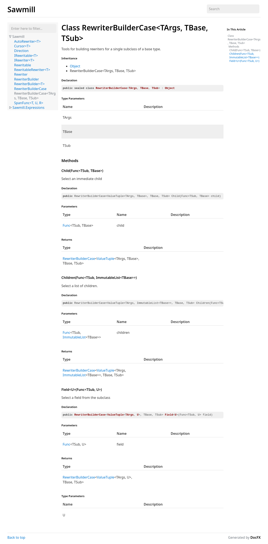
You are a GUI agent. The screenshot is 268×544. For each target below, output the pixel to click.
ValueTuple (105, 258)
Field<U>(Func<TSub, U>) (81, 389)
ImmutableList (74, 337)
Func (66, 225)
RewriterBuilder (26, 79)
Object (75, 66)
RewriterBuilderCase (30, 88)
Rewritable (22, 65)
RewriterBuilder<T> (29, 84)
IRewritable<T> (26, 55)
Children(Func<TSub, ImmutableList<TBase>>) (99, 277)
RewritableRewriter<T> (32, 69)
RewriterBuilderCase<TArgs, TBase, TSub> (35, 95)
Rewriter (20, 74)
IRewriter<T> (24, 60)
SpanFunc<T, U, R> (28, 103)
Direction (21, 50)
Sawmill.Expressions (28, 107)
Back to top (16, 537)
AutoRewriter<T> (27, 41)
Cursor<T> (22, 46)
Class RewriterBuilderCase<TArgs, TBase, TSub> (244, 39)
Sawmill (21, 9)
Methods (69, 160)
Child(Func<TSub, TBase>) (82, 170)
